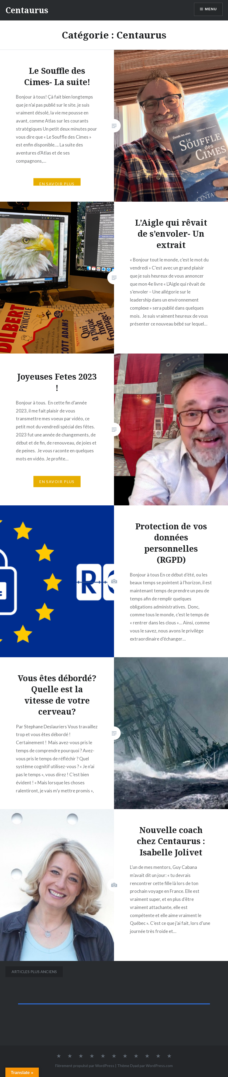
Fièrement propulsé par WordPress (84, 1065)
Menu (210, 9)
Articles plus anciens (34, 971)
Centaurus (26, 10)
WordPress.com (159, 1065)
